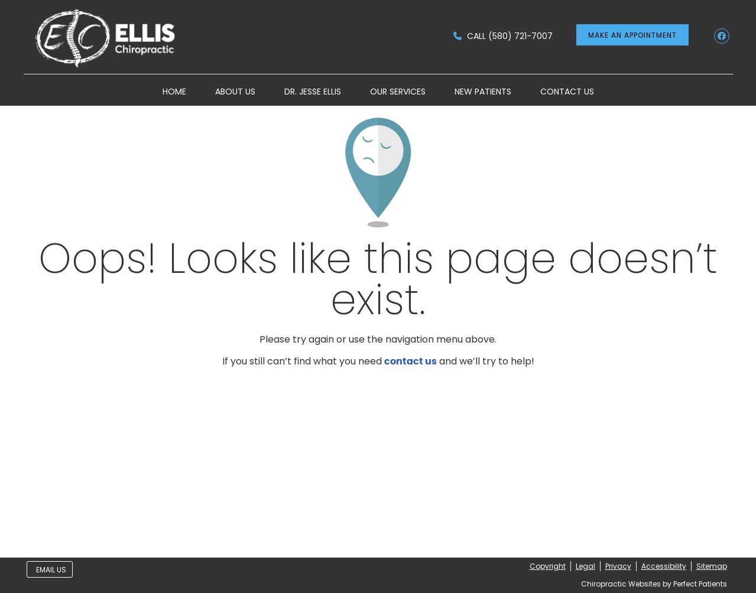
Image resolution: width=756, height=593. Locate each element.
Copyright (548, 566)
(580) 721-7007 (520, 36)
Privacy (618, 566)
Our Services (398, 91)
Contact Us (567, 91)
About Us (235, 91)
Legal (585, 566)
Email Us (51, 570)
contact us (410, 361)
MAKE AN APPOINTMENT (632, 35)
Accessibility (663, 566)
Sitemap (711, 566)
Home (174, 91)
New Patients (483, 91)
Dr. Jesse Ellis (312, 91)
